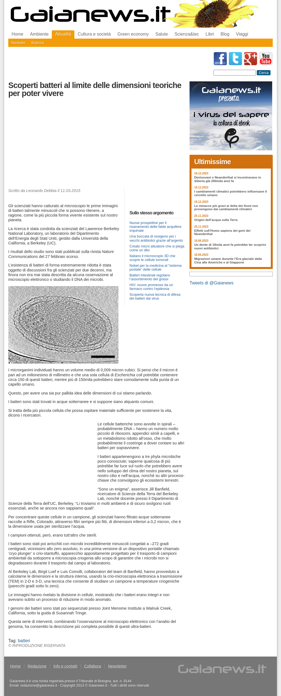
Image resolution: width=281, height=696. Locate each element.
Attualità (63, 34)
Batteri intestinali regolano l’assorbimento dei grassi (149, 277)
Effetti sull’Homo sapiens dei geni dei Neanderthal (222, 232)
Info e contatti (65, 666)
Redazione (37, 666)
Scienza (37, 43)
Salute (161, 34)
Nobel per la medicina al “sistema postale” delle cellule (155, 267)
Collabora (92, 666)
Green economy (133, 34)
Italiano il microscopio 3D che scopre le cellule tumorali (152, 258)
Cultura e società (94, 34)
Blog (225, 34)
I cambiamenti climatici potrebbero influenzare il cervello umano (230, 193)
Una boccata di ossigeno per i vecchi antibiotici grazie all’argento (156, 238)
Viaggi (242, 34)
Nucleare (18, 43)
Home (17, 34)
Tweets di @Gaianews (211, 283)
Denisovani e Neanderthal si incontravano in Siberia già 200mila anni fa (227, 179)
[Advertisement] (96, 144)
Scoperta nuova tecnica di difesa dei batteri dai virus (154, 296)
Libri (210, 34)
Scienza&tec (186, 34)
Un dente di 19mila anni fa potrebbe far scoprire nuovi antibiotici (230, 246)
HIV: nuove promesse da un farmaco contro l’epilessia (151, 287)
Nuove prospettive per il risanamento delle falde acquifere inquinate (155, 227)
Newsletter (117, 666)
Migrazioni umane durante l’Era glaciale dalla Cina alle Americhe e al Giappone (228, 260)
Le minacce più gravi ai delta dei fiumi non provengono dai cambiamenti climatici (226, 207)
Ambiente (39, 34)
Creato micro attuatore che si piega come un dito (156, 248)
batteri (24, 640)
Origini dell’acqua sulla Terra (215, 220)
